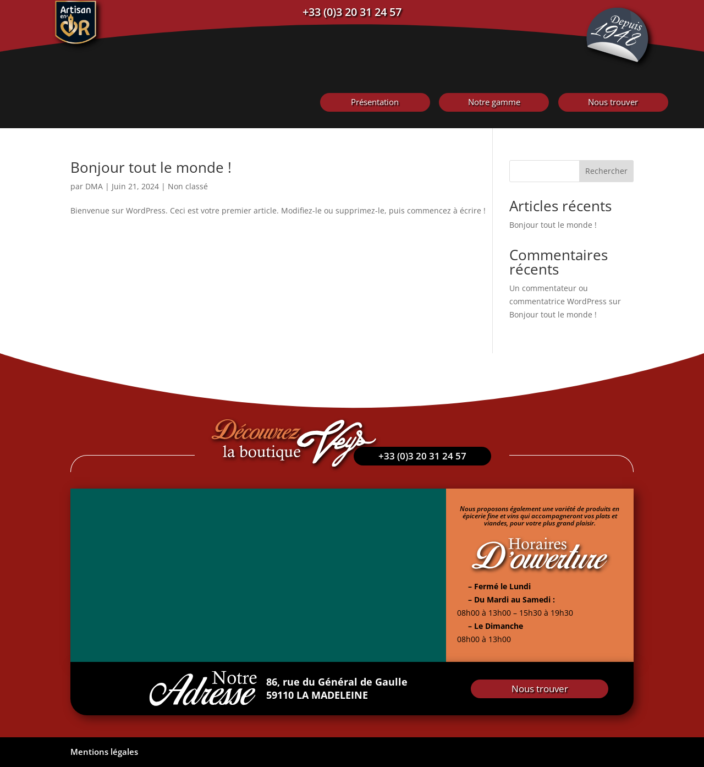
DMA (94, 186)
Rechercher (606, 171)
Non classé (188, 186)
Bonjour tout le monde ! (151, 167)
